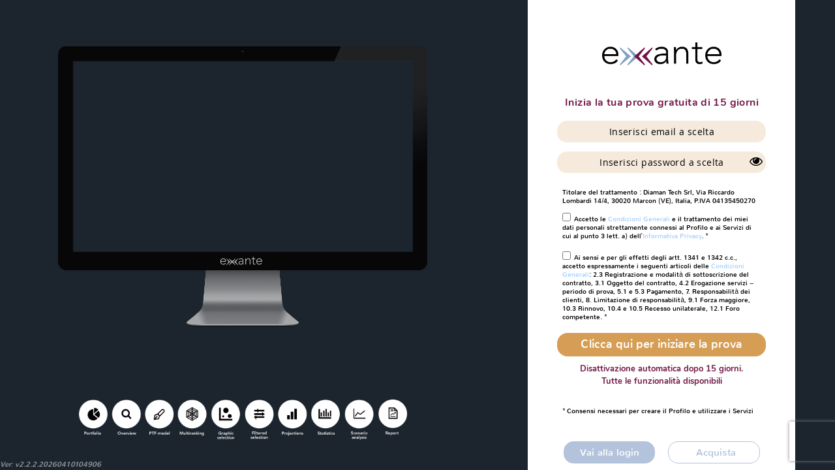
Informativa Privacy (672, 236)
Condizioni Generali (639, 219)
